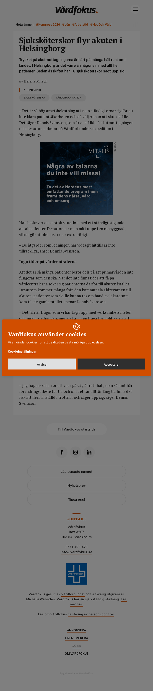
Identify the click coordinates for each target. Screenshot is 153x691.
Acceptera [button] (111, 364)
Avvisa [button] (42, 364)
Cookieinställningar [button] (22, 351)
